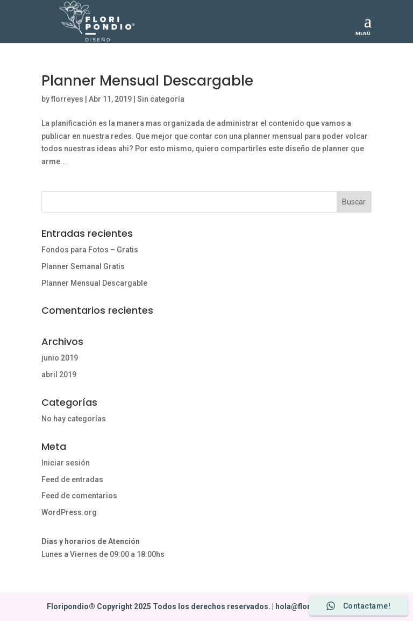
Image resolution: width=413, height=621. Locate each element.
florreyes (67, 99)
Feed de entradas (72, 479)
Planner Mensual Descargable (147, 80)
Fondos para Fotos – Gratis (89, 249)
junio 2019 (59, 358)
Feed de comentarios (79, 495)
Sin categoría (160, 99)
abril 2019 (58, 374)
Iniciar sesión (65, 462)
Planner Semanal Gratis (83, 266)
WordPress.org (69, 512)
